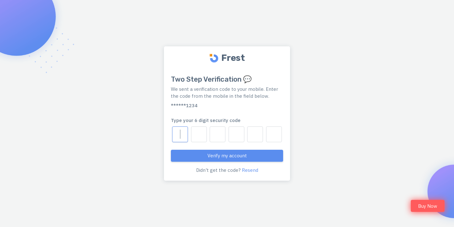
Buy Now (427, 206)
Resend (250, 170)
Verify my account (227, 156)
